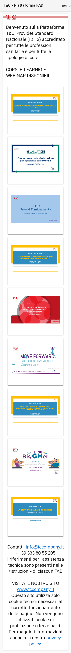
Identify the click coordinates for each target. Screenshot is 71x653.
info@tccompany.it (45, 547)
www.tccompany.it (35, 589)
